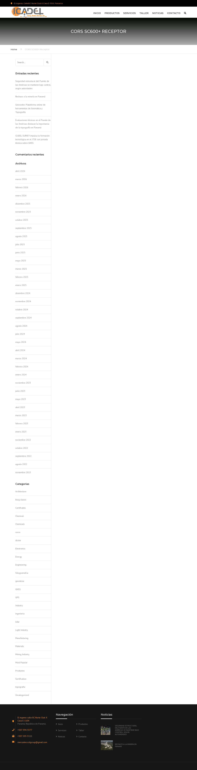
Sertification (20, 678)
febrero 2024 (21, 366)
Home (14, 49)
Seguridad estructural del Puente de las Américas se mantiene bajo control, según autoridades (33, 85)
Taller (144, 13)
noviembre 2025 (23, 211)
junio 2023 (20, 391)
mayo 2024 (20, 342)
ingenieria (19, 613)
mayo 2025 (20, 260)
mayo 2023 (20, 399)
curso (17, 532)
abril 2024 (20, 350)
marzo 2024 (21, 358)
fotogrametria (21, 573)
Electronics (20, 548)
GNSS (18, 589)
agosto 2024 (21, 325)
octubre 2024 (21, 309)
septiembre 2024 (23, 317)
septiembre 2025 (23, 228)
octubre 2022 (21, 448)
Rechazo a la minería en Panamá (30, 96)
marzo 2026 (21, 179)
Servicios (129, 13)
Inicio (97, 13)
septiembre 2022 (23, 456)
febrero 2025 (21, 277)
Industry (19, 605)
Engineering (20, 564)
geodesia (19, 581)
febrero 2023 (21, 423)
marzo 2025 (21, 268)
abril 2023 (20, 407)
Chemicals (20, 524)
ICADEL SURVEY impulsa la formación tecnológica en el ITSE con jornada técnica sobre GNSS (32, 139)
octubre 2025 (21, 220)
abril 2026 (20, 171)
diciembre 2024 (22, 293)
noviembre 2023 (23, 382)
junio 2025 (20, 252)
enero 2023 (20, 431)
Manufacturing (21, 638)
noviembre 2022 (23, 439)
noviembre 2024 (23, 301)
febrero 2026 (21, 187)
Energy (18, 556)
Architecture (20, 491)
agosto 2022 (21, 464)
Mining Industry (22, 654)
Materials (19, 646)
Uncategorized (22, 695)
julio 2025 (20, 244)
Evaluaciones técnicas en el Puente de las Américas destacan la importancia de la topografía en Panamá (33, 124)
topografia (20, 686)
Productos (112, 13)
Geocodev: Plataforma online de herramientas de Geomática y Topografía (30, 108)
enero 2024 (20, 374)
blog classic (20, 499)
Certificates (20, 507)
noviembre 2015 (23, 472)
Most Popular (21, 662)
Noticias (157, 13)
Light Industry (21, 630)
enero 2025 (20, 285)
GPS (17, 597)
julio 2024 (20, 333)
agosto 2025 (21, 236)
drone (18, 540)
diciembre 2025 (22, 203)
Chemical (19, 516)
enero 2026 (20, 195)
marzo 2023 (21, 415)
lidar (17, 621)
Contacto (173, 13)
